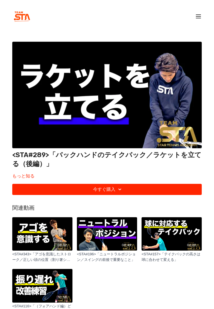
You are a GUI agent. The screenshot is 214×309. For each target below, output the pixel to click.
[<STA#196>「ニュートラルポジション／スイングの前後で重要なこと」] (107, 256)
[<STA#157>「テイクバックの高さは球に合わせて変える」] (172, 256)
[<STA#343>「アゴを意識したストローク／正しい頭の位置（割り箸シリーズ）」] (42, 256)
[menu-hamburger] (198, 16)
